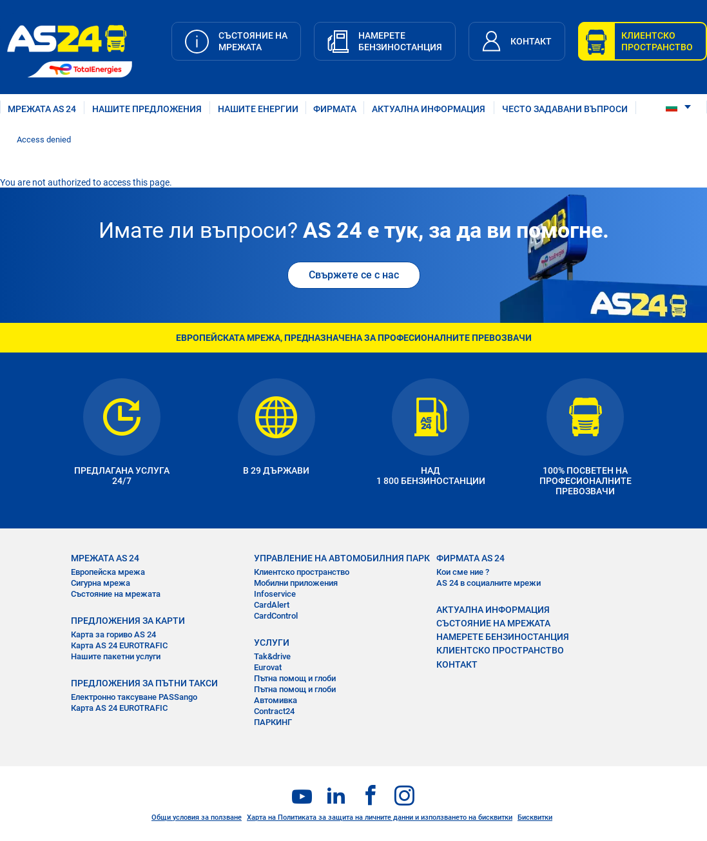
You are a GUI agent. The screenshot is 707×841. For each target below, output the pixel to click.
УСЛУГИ (271, 642)
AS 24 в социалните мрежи (488, 583)
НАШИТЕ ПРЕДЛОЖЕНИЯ (147, 109)
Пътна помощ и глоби (295, 678)
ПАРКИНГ (273, 722)
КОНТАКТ (457, 664)
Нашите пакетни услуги (115, 656)
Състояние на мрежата (115, 594)
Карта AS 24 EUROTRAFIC (119, 645)
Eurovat (268, 667)
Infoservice (275, 594)
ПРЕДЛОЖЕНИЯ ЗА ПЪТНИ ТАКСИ (144, 683)
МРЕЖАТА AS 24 (42, 109)
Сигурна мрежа (100, 583)
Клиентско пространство (301, 572)
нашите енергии (258, 109)
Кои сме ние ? (462, 572)
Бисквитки (535, 817)
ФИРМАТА (334, 109)
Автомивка (275, 700)
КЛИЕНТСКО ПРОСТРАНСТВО (500, 650)
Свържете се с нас (354, 275)
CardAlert (271, 605)
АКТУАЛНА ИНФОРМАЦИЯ (428, 109)
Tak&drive (272, 656)
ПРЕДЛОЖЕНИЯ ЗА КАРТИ (128, 620)
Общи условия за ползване (196, 817)
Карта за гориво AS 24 (113, 634)
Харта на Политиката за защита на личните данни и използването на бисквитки (379, 817)
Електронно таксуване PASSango (134, 697)
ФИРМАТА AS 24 (470, 558)
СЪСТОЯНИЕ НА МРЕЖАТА (493, 623)
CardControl (276, 616)
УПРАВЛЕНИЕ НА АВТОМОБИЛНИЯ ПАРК (342, 558)
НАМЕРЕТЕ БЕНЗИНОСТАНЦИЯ (502, 637)
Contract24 (274, 711)
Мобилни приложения (296, 583)
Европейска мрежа (108, 572)
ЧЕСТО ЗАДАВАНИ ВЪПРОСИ (565, 109)
